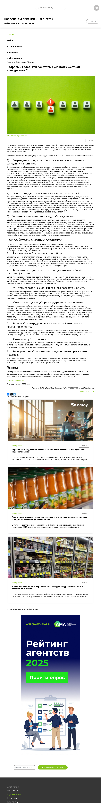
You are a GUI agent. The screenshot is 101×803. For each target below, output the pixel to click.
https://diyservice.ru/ (15, 380)
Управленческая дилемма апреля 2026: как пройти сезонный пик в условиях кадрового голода (48, 450)
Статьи (84, 445)
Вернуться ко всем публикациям (24, 609)
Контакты (28, 23)
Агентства (46, 19)
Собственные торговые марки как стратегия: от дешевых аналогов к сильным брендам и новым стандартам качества (49, 518)
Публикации (26, 19)
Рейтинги (10, 23)
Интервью (12, 52)
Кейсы (10, 40)
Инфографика (14, 58)
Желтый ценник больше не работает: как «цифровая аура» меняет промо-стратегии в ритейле (47, 587)
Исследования (14, 46)
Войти (93, 21)
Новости (10, 19)
